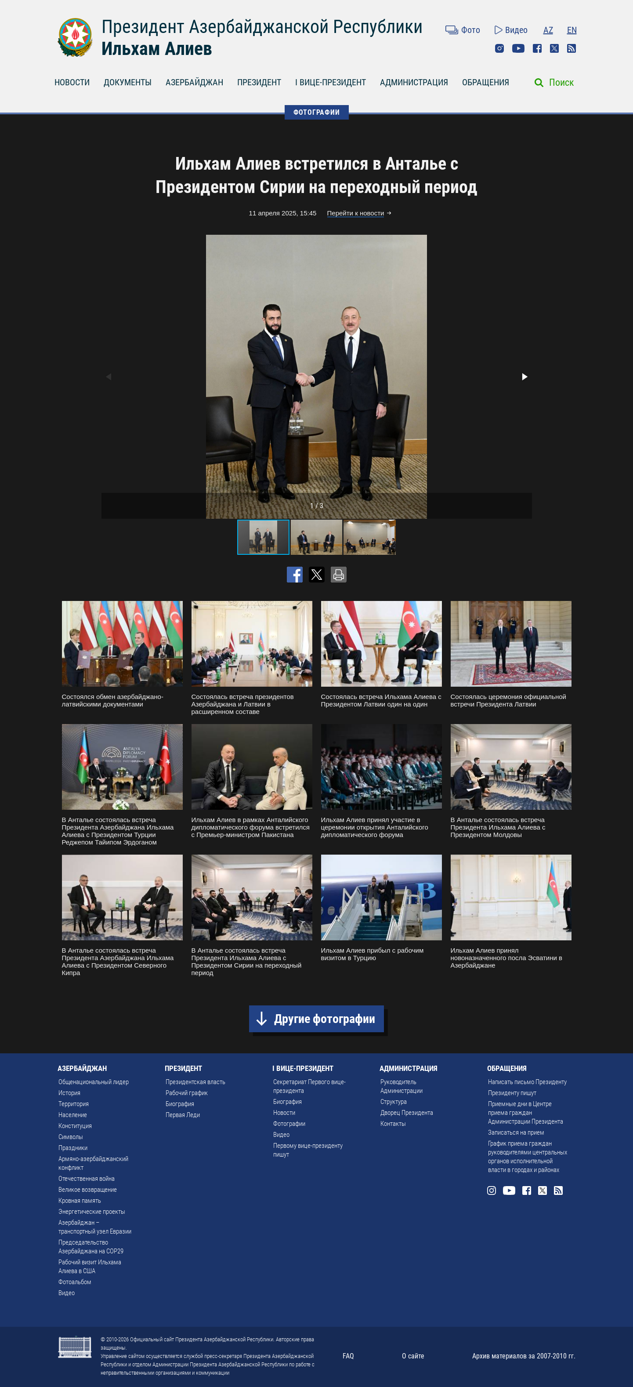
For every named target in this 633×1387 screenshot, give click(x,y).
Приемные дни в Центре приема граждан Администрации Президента (525, 1112)
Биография (180, 1104)
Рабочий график (187, 1093)
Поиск (561, 82)
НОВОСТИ (72, 82)
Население (72, 1115)
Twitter (554, 48)
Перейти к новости (355, 213)
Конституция (75, 1126)
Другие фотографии (324, 1019)
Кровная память (79, 1201)
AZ (548, 30)
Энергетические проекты (91, 1212)
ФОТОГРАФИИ (316, 112)
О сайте (413, 1356)
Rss (571, 48)
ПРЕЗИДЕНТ (259, 82)
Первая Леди (183, 1115)
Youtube (518, 48)
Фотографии (289, 1124)
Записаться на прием (516, 1132)
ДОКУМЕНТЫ (128, 82)
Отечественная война (86, 1179)
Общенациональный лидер (93, 1082)
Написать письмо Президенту (527, 1082)
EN (572, 30)
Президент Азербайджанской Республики (262, 26)
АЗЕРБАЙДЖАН (194, 82)
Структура (393, 1102)
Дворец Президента (406, 1113)
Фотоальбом (74, 1282)
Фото (470, 30)
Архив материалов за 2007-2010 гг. (523, 1356)
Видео (516, 30)
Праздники (72, 1148)
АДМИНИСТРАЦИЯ (414, 82)
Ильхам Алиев (156, 48)
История (69, 1093)
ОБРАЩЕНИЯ (485, 82)
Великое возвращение (87, 1190)
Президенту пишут (512, 1093)
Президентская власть (195, 1082)
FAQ (348, 1356)
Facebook (537, 48)
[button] (524, 377)
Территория (73, 1104)
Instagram (499, 48)
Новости (284, 1113)
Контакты (393, 1124)
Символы (70, 1137)
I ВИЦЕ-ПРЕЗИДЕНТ (330, 82)
